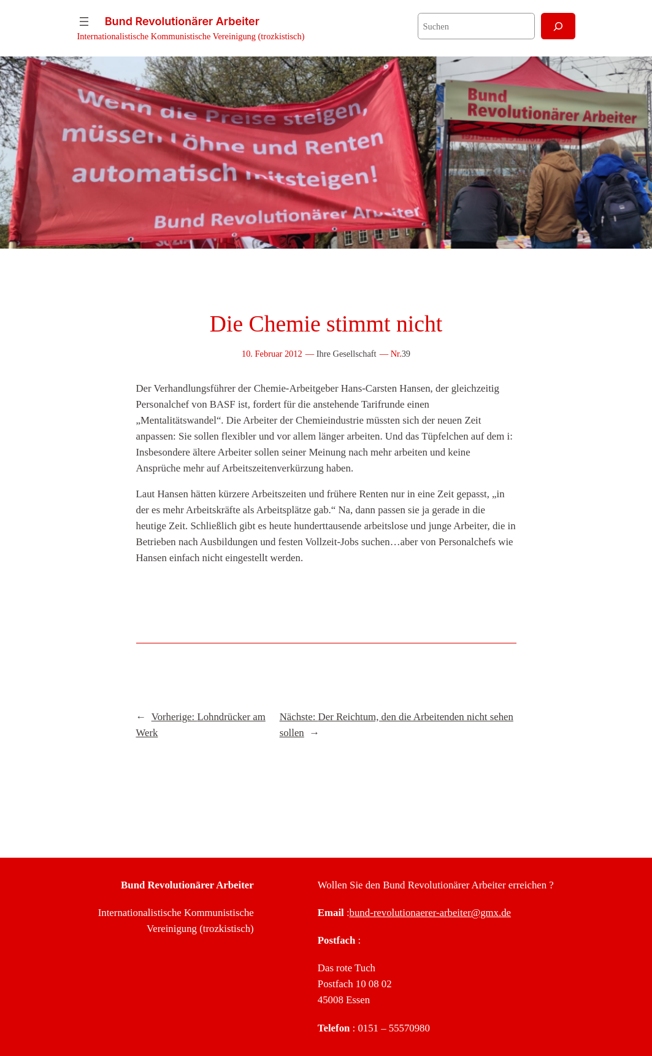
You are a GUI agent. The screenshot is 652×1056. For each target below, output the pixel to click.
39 (406, 354)
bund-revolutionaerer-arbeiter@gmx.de (430, 912)
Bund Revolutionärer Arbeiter (182, 21)
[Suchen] (558, 26)
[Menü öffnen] (84, 21)
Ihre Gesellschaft (346, 354)
